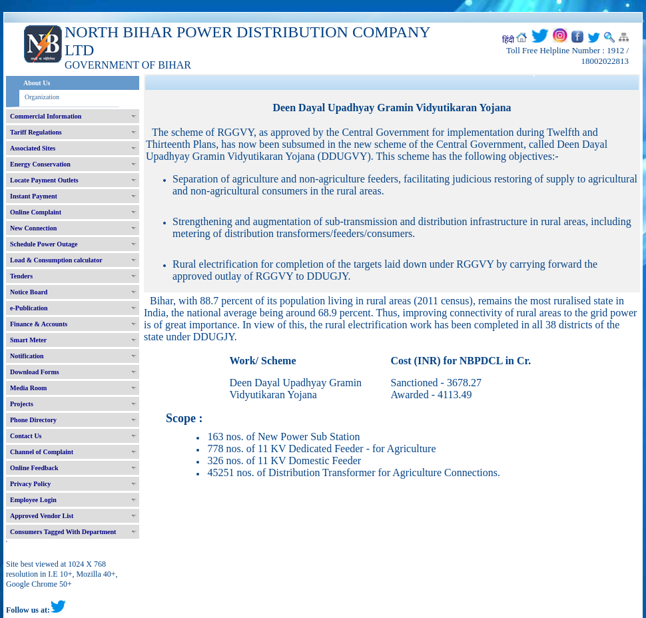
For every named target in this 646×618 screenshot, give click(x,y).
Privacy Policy (30, 483)
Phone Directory (33, 420)
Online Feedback (34, 467)
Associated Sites (32, 148)
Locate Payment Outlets (44, 180)
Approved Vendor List (41, 515)
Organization (42, 97)
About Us (36, 83)
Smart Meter (28, 340)
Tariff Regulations (36, 132)
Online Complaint (35, 212)
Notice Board (28, 292)
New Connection (33, 228)
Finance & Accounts (38, 324)
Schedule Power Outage (43, 244)
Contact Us (26, 436)
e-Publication (29, 308)
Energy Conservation (40, 164)
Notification (27, 356)
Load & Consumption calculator (56, 260)
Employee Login (33, 499)
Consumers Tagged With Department (63, 531)
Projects (21, 404)
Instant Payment (33, 196)
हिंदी (508, 40)
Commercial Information (45, 116)
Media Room (28, 388)
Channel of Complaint (41, 452)
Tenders (21, 276)
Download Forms (34, 372)
